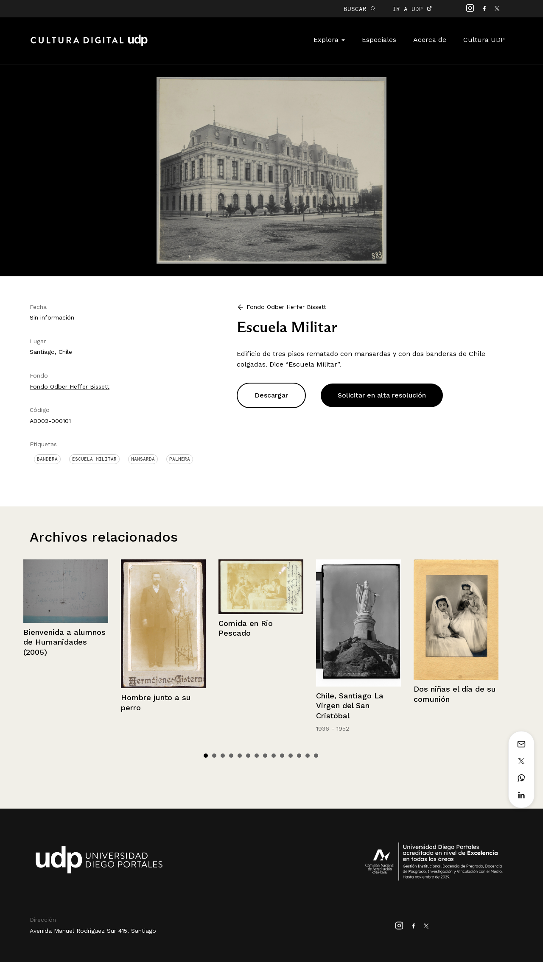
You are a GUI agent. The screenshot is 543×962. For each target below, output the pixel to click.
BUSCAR (359, 8)
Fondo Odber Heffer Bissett (69, 386)
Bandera (47, 459)
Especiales (379, 40)
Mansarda (143, 459)
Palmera (179, 459)
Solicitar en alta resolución (382, 395)
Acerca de (429, 40)
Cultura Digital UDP (89, 45)
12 (299, 755)
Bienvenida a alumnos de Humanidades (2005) (64, 642)
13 (307, 755)
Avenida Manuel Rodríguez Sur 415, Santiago (93, 930)
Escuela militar (94, 459)
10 (282, 755)
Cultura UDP (484, 40)
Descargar (271, 395)
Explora (329, 40)
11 (290, 755)
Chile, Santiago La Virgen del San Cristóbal (349, 705)
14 (316, 755)
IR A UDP (412, 8)
